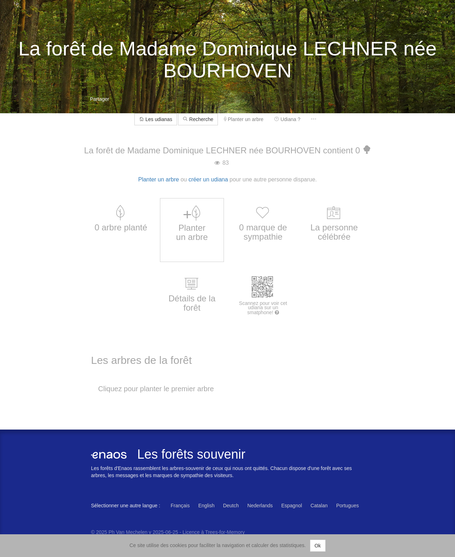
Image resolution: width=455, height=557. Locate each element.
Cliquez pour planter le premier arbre (156, 389)
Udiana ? (287, 119)
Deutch (231, 505)
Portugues (347, 505)
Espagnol (291, 505)
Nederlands (260, 505)
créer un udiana (208, 179)
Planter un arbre (243, 119)
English (206, 505)
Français (180, 505)
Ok (318, 545)
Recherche (198, 119)
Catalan (318, 505)
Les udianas (155, 119)
